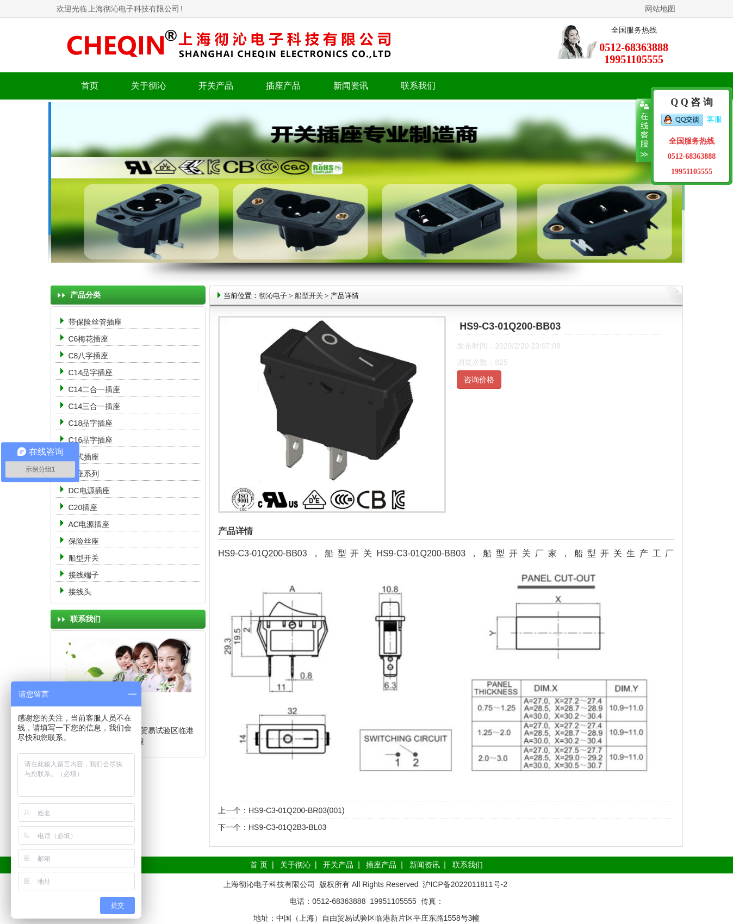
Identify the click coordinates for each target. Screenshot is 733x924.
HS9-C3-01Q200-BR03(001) (297, 810)
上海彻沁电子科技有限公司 (133, 8)
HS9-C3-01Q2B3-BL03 (287, 827)
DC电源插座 (90, 490)
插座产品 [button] (283, 85)
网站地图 (660, 8)
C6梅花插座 (89, 338)
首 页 (259, 864)
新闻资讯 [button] (350, 85)
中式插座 (84, 456)
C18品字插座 (91, 423)
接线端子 (84, 574)
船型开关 (84, 558)
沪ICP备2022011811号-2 (465, 884)
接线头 (80, 591)
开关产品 (338, 864)
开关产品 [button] (215, 85)
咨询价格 (479, 379)
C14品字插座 (91, 372)
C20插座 (83, 507)
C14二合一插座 (95, 389)
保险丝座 (84, 541)
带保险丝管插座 (96, 322)
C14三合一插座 (95, 406)
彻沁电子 (273, 296)
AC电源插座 (90, 524)
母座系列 (84, 473)
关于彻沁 (148, 85)
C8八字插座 (89, 355)
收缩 (643, 130)
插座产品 (381, 864)
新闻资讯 (424, 864)
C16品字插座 (91, 440)
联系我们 (418, 85)
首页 (89, 85)
